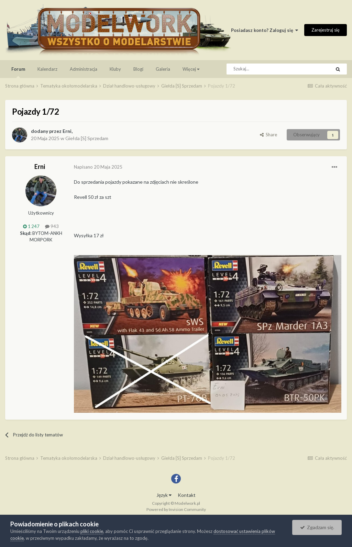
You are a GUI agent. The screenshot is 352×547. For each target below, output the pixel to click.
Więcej (191, 69)
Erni (67, 131)
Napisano (98, 167)
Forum (18, 72)
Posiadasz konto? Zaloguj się (264, 30)
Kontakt (187, 495)
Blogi (138, 69)
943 (52, 226)
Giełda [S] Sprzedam (86, 138)
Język (164, 495)
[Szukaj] (263, 69)
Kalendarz (47, 69)
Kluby (115, 69)
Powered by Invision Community (176, 509)
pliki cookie (91, 531)
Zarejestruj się (325, 30)
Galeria (163, 69)
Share (268, 134)
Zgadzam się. (317, 527)
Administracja (83, 69)
